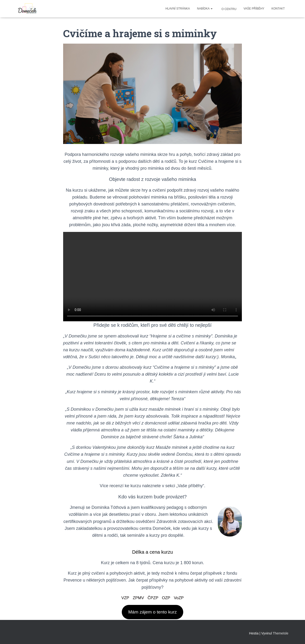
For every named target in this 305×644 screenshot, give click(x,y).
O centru (228, 9)
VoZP (180, 597)
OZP (166, 597)
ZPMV (138, 597)
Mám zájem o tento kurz (152, 612)
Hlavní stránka (177, 8)
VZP (124, 597)
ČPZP (153, 597)
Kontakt (278, 8)
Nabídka (205, 8)
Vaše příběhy (254, 8)
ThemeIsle (280, 633)
